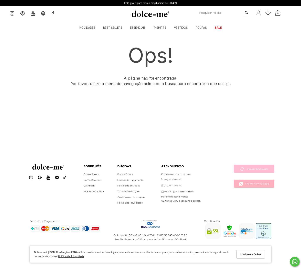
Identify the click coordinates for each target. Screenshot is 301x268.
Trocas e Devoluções (128, 191)
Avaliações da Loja (93, 191)
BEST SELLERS (112, 27)
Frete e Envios (125, 174)
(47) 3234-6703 (171, 179)
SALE (218, 27)
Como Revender (92, 179)
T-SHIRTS (159, 27)
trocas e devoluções (254, 169)
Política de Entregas (128, 185)
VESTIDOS (181, 27)
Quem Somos (91, 174)
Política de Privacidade (71, 256)
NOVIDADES (87, 27)
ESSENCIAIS (138, 27)
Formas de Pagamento (130, 179)
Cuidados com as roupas (131, 196)
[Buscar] (245, 12)
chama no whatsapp (254, 184)
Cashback (89, 185)
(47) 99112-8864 (171, 185)
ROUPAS (201, 27)
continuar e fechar (251, 254)
